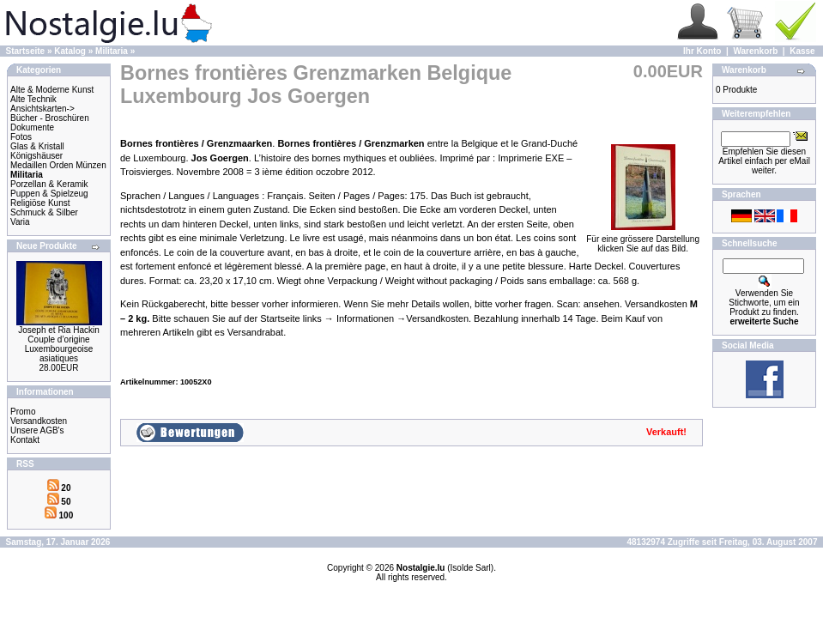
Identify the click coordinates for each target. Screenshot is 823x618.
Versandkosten (38, 421)
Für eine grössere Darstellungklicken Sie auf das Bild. (642, 240)
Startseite (25, 51)
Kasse (802, 51)
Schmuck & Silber (44, 212)
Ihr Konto (702, 51)
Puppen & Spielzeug (49, 193)
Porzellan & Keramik (49, 184)
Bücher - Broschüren (49, 118)
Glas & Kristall (37, 146)
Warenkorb (755, 51)
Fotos (21, 137)
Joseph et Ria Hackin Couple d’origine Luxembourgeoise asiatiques (59, 344)
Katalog (70, 51)
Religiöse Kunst (40, 203)
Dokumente (32, 127)
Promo (22, 411)
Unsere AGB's (37, 430)
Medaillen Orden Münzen (58, 165)
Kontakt (24, 440)
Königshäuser (36, 156)
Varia (20, 222)
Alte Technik (33, 99)
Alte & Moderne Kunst (52, 89)
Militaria (111, 51)
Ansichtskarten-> (42, 108)
